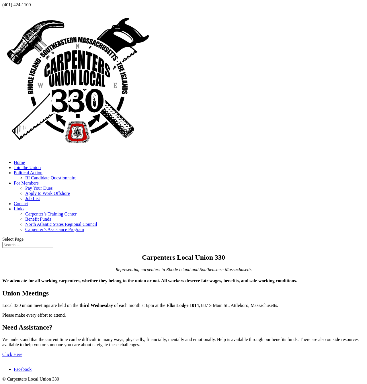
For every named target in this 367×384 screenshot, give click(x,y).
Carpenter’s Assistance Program (54, 229)
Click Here (12, 354)
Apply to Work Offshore (47, 193)
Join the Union (27, 167)
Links (19, 208)
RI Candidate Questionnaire (51, 177)
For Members (26, 183)
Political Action (28, 172)
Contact (21, 203)
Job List (32, 198)
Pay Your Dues (39, 188)
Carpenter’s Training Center (51, 213)
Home (19, 162)
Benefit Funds (38, 219)
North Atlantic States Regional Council (61, 224)
